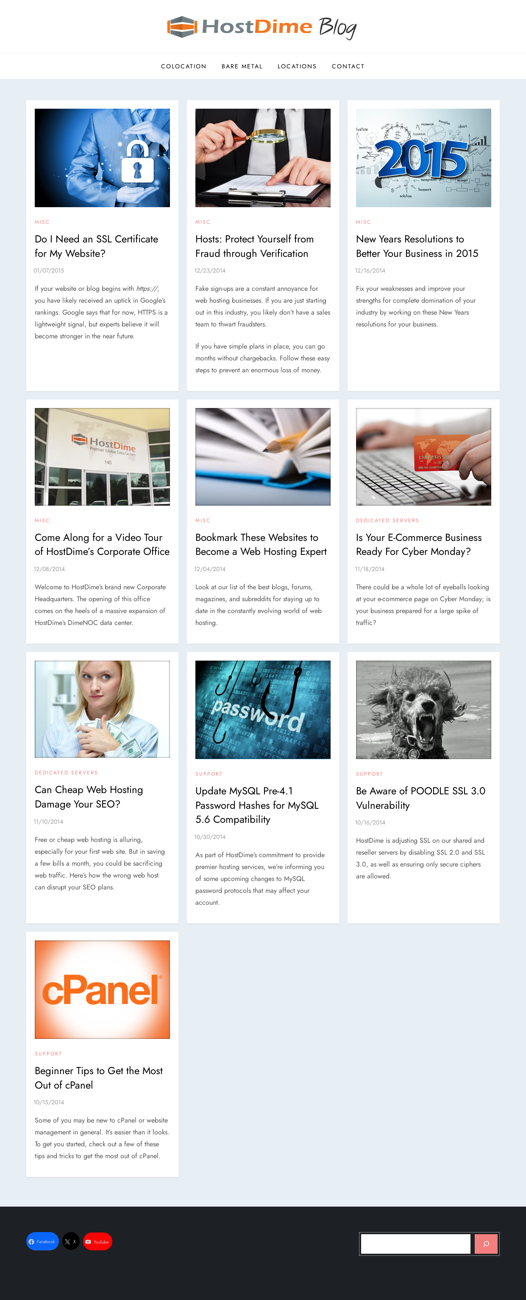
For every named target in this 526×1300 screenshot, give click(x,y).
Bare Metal (242, 66)
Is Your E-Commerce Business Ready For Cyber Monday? (419, 544)
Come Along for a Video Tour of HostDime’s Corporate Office (102, 544)
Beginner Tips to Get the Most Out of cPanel (99, 1077)
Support (209, 774)
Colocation (184, 66)
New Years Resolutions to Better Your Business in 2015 (417, 246)
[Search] (486, 1244)
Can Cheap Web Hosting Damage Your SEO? (89, 796)
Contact (348, 66)
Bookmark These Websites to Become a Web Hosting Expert (261, 544)
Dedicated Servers (388, 521)
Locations (297, 66)
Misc (42, 222)
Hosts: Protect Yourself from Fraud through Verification (254, 246)
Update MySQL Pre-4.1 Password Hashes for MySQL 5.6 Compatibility (257, 805)
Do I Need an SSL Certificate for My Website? (96, 246)
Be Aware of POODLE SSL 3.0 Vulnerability (420, 798)
